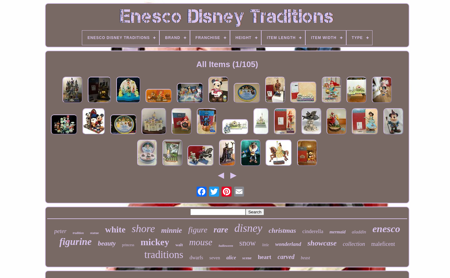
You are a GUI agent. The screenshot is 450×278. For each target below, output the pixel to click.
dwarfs (196, 257)
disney (248, 228)
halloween (225, 245)
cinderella (312, 231)
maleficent (383, 244)
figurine (75, 241)
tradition (78, 233)
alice (231, 257)
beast (305, 258)
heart (264, 257)
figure (197, 229)
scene (247, 258)
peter (60, 231)
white (115, 229)
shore (143, 228)
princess (128, 245)
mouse (200, 242)
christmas (282, 230)
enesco (386, 228)
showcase (322, 243)
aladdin (359, 231)
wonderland (288, 244)
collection (354, 244)
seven (214, 257)
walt (179, 244)
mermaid (337, 232)
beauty (107, 243)
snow (247, 243)
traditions (163, 254)
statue (94, 233)
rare (220, 229)
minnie (171, 230)
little (265, 245)
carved (286, 256)
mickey (155, 242)
